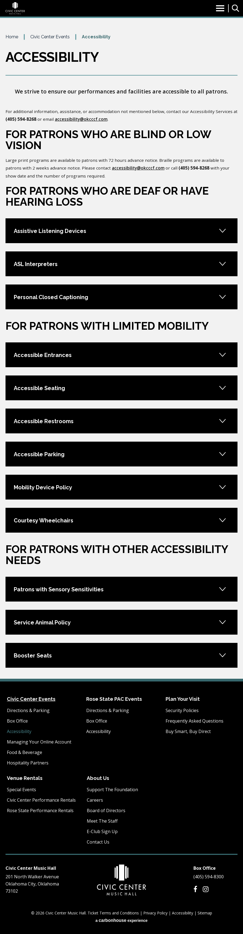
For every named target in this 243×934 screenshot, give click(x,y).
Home (12, 36)
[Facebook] (195, 889)
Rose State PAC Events (114, 699)
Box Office (17, 721)
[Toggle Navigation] (220, 9)
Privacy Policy (155, 913)
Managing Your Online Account (39, 742)
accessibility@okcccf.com (81, 119)
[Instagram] (206, 889)
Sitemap (205, 913)
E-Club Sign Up (102, 831)
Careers (95, 800)
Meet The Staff (102, 821)
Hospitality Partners (27, 763)
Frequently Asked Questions (194, 721)
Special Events (21, 790)
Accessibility (19, 731)
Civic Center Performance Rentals (41, 800)
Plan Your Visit (183, 699)
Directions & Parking (28, 710)
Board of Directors (106, 810)
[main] (121, 356)
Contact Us (98, 842)
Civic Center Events (50, 36)
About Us (98, 778)
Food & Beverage (24, 752)
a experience (121, 920)
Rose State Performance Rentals (40, 810)
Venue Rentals (24, 778)
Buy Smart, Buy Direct (188, 731)
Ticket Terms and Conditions (113, 913)
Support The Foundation (112, 790)
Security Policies (182, 710)
